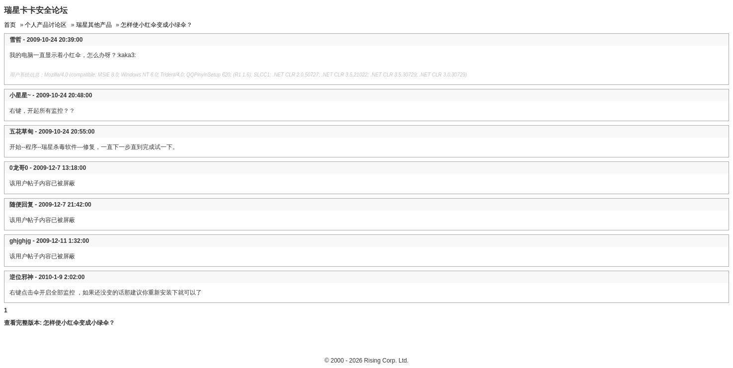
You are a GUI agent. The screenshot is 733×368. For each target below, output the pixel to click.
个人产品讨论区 (46, 24)
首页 (10, 24)
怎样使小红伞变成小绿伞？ (156, 24)
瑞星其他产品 (94, 24)
